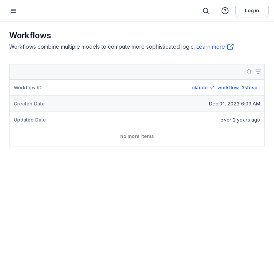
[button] (225, 10)
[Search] (205, 10)
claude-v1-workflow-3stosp (225, 87)
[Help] (225, 10)
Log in (252, 10)
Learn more (210, 46)
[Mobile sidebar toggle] (13, 10)
